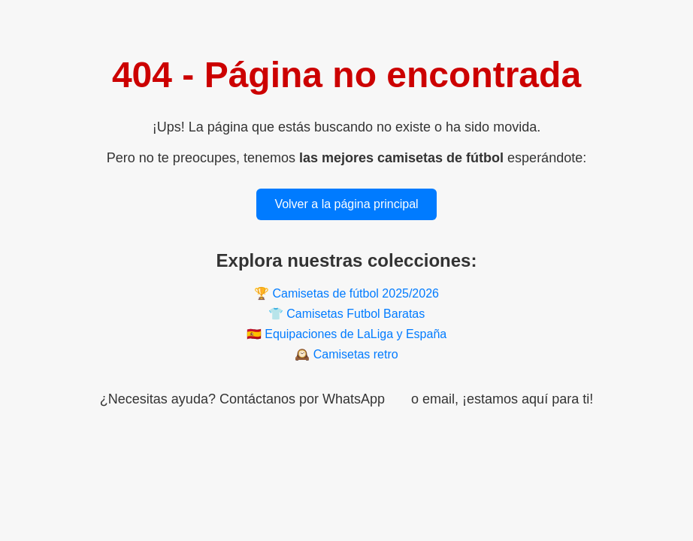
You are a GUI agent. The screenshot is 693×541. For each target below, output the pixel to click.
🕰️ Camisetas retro (346, 354)
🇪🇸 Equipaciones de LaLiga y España (346, 334)
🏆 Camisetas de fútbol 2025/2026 (346, 293)
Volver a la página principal (346, 204)
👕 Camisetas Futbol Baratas (346, 313)
